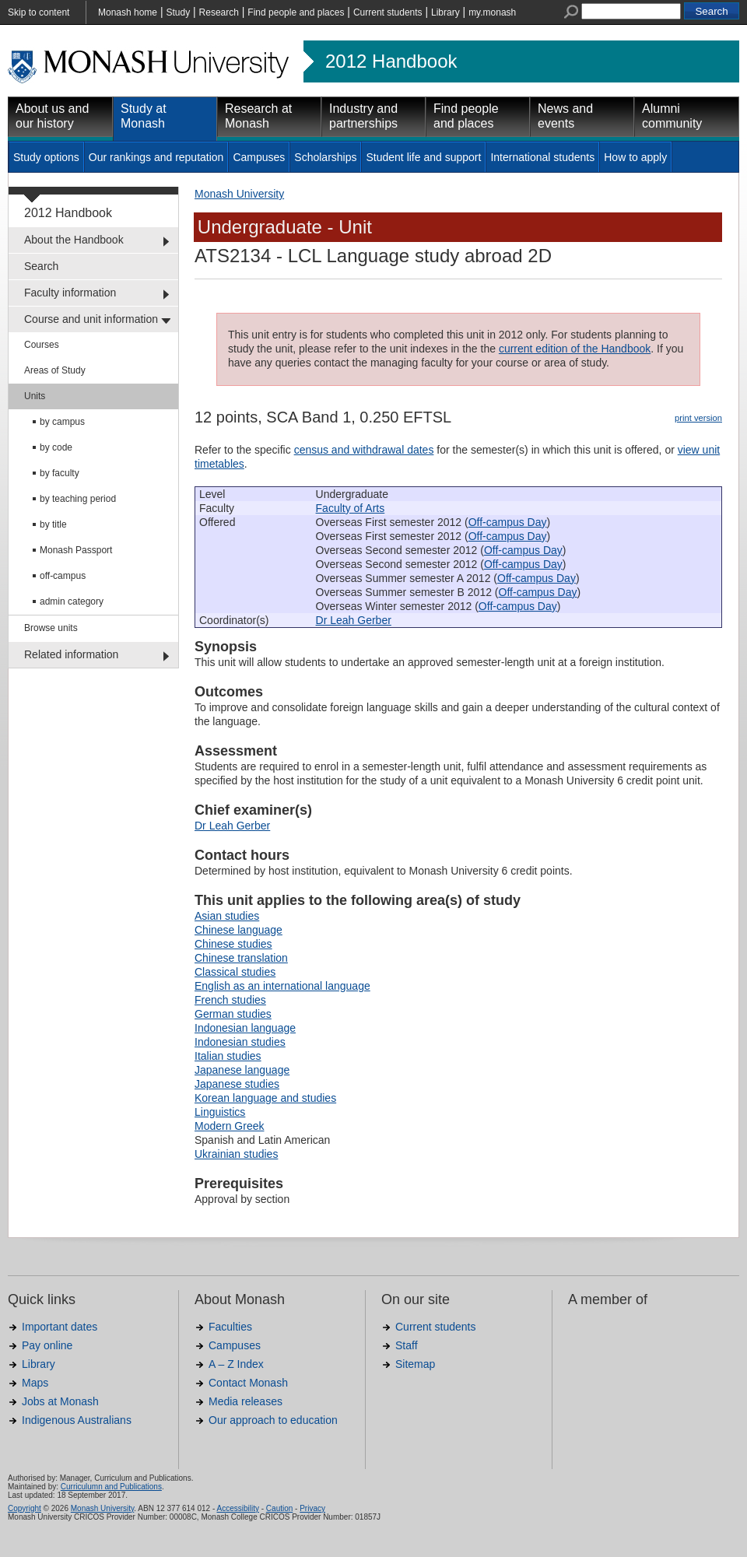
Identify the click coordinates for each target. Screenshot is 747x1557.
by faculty (59, 473)
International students (542, 157)
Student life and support (423, 157)
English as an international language (282, 986)
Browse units (51, 627)
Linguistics (220, 1112)
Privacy (312, 1508)
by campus (62, 421)
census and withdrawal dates (364, 450)
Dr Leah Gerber (353, 620)
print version (698, 418)
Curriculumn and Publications (111, 1486)
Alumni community (672, 116)
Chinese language (238, 930)
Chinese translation (241, 958)
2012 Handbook (391, 61)
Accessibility (237, 1508)
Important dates (59, 1326)
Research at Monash (258, 116)
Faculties (230, 1326)
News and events (565, 116)
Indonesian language (245, 1028)
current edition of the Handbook (575, 348)
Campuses (259, 157)
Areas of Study (55, 370)
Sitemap (415, 1364)
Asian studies (227, 916)
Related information (71, 654)
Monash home (127, 12)
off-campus (63, 575)
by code (56, 447)
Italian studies (228, 1056)
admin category (71, 601)
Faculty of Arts (350, 508)
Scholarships (325, 157)
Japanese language (242, 1070)
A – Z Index (236, 1364)
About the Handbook (74, 239)
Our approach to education (273, 1420)
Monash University (239, 194)
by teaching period (78, 498)
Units (34, 396)
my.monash (492, 12)
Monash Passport (76, 550)
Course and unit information (91, 319)
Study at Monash (144, 116)
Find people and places (295, 12)
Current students (388, 12)
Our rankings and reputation (156, 157)
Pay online (47, 1345)
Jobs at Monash (60, 1401)
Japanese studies (237, 1084)
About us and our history (52, 116)
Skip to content (38, 12)
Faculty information (70, 292)
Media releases (245, 1401)
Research (219, 12)
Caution (279, 1508)
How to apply (635, 157)
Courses (41, 344)
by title (53, 524)
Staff (406, 1345)
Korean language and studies (265, 1098)
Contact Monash (248, 1382)
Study (178, 12)
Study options (46, 157)
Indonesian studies (240, 1042)
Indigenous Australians (77, 1420)
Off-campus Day (507, 522)
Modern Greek (229, 1126)
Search (41, 266)
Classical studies (235, 972)
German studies (233, 1014)
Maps (35, 1382)
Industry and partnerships (363, 116)
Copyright (24, 1508)
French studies (230, 1000)
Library (445, 12)
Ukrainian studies (236, 1154)
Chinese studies (233, 944)
